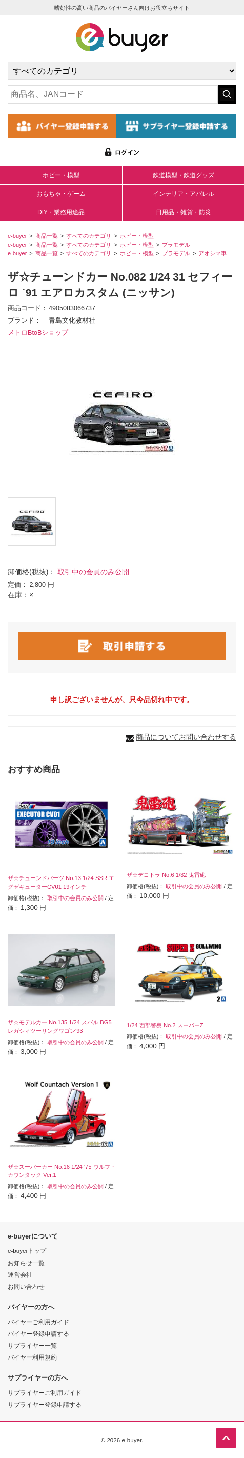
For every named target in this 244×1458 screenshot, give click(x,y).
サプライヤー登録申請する (45, 1404)
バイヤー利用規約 (32, 1357)
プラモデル (176, 245)
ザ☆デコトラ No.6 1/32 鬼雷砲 (166, 875)
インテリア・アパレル (183, 193)
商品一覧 (46, 236)
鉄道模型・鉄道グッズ (183, 175)
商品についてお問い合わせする (186, 737)
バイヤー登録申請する (38, 1333)
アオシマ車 (212, 253)
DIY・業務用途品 (61, 212)
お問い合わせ (26, 1286)
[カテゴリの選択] (122, 71)
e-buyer (17, 236)
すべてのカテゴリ (88, 236)
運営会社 (20, 1274)
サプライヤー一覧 (32, 1345)
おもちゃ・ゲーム (61, 193)
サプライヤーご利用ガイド (45, 1392)
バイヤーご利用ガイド (38, 1322)
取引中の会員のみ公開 (93, 572)
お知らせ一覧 (26, 1263)
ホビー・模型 (61, 175)
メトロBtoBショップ (38, 332)
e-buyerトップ (27, 1250)
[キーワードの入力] (113, 94)
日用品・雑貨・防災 (183, 212)
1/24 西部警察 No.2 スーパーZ (165, 1025)
